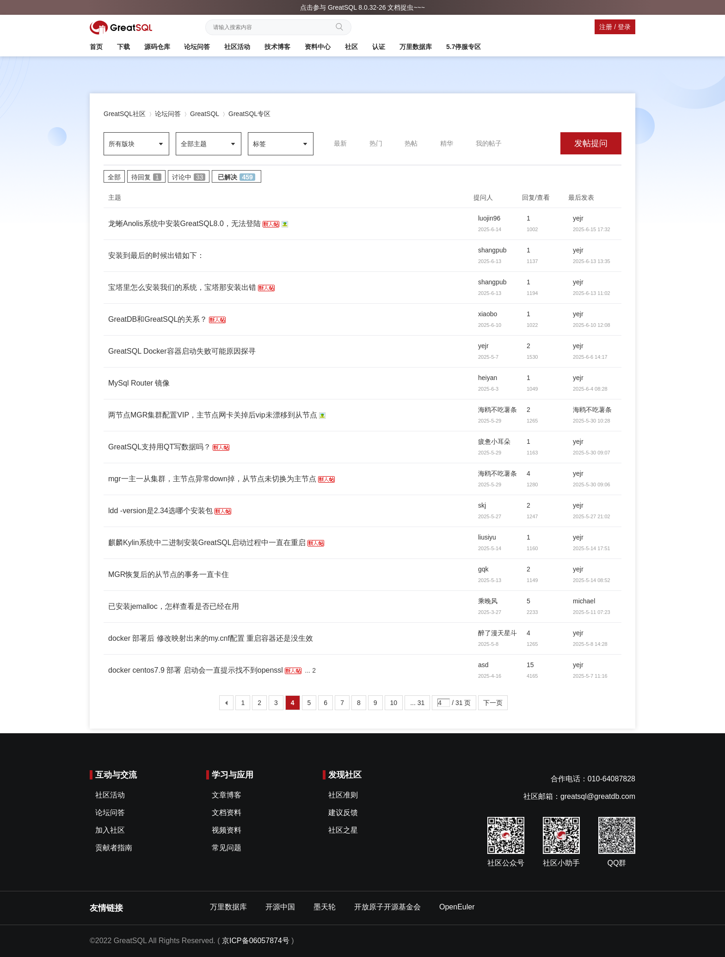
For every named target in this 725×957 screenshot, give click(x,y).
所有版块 (122, 143)
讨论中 (189, 177)
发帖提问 (591, 143)
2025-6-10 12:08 (591, 325)
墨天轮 (324, 907)
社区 (351, 46)
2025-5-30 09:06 (591, 484)
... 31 (417, 702)
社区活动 (237, 46)
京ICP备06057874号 (255, 941)
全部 (114, 177)
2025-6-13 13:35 (591, 261)
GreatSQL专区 (249, 113)
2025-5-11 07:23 (591, 612)
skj (482, 505)
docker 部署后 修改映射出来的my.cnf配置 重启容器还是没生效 (210, 638)
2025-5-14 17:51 (591, 548)
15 (530, 665)
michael (584, 601)
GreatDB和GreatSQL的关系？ (157, 319)
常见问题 (226, 848)
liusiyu (487, 537)
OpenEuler (457, 907)
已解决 (236, 177)
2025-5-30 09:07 (591, 452)
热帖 (411, 143)
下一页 (493, 702)
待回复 (146, 177)
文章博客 (226, 795)
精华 (446, 143)
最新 (340, 143)
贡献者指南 (113, 848)
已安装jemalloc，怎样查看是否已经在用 (173, 606)
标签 (259, 143)
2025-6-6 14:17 (590, 357)
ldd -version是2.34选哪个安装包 (160, 511)
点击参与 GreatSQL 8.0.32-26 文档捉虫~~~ (362, 7)
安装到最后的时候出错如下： (156, 255)
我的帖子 (489, 143)
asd (483, 665)
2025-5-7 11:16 (590, 676)
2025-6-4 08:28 (590, 389)
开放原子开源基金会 (387, 907)
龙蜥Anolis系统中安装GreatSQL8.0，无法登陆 (184, 223)
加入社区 (110, 830)
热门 (375, 143)
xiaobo (487, 314)
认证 (378, 46)
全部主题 (194, 143)
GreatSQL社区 (125, 113)
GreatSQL (204, 113)
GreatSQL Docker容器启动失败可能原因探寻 (182, 351)
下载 (123, 46)
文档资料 (226, 812)
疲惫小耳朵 (494, 441)
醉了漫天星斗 (497, 633)
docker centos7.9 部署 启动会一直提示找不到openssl (195, 670)
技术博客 (277, 46)
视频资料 (226, 830)
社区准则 (343, 795)
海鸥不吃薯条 (497, 409)
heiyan (487, 377)
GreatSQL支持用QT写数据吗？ (159, 447)
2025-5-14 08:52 (591, 580)
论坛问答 (197, 46)
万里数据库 (415, 46)
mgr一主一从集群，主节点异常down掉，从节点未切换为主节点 (212, 479)
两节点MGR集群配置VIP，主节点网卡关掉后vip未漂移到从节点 (212, 415)
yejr (578, 218)
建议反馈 (343, 812)
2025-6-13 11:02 (591, 293)
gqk (483, 569)
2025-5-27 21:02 (591, 516)
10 (394, 702)
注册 (605, 27)
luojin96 (489, 218)
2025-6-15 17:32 (591, 229)
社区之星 (343, 830)
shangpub (492, 250)
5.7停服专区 (463, 46)
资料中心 (318, 46)
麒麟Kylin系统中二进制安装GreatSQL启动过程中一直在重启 (207, 542)
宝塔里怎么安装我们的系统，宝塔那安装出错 (182, 287)
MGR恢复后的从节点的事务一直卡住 (168, 574)
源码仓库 (157, 46)
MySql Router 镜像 (139, 383)
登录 (624, 27)
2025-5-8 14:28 (590, 644)
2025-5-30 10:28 (591, 420)
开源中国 (280, 907)
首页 (96, 46)
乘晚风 (488, 601)
